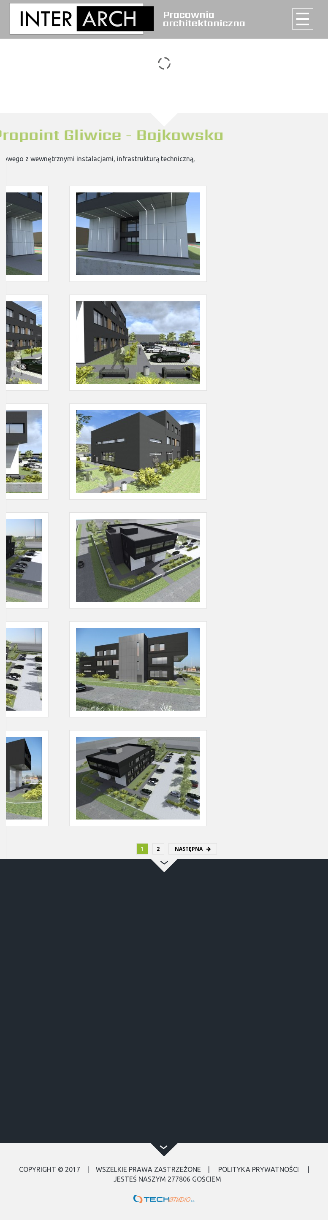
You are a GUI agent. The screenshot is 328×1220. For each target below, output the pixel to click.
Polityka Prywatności (259, 1169)
